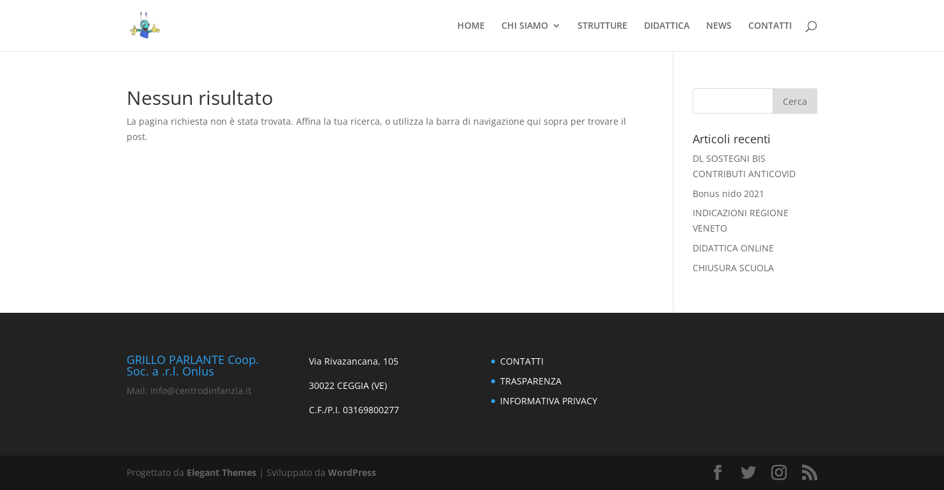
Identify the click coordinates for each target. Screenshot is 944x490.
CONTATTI (770, 26)
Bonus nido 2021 (728, 193)
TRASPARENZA (531, 381)
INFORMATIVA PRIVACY (548, 401)
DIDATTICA (666, 26)
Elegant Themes (221, 472)
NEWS (719, 26)
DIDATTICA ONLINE (733, 248)
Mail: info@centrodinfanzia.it (189, 390)
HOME (471, 26)
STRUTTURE (602, 26)
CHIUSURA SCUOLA (733, 268)
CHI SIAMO (524, 26)
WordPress (352, 472)
